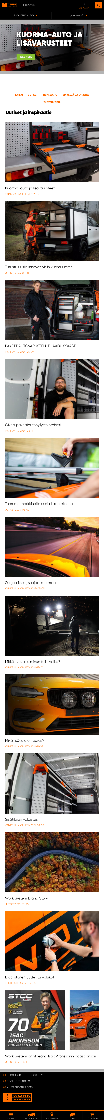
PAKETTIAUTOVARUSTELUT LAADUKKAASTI (40, 346)
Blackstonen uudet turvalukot (29, 977)
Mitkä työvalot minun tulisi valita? (32, 662)
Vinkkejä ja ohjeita (75, 94)
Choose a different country (25, 1075)
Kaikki (19, 94)
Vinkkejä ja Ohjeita (18, 193)
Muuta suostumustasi (20, 1087)
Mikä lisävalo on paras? (24, 740)
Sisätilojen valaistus (21, 819)
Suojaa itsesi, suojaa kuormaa (30, 583)
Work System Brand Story (26, 898)
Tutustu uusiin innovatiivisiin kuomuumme (39, 267)
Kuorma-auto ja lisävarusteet (30, 188)
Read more (26, 57)
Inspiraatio (50, 94)
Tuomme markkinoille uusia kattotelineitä (39, 504)
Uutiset (32, 94)
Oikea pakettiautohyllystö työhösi (33, 425)
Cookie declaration (19, 1081)
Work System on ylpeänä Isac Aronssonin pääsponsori (50, 1056)
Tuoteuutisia (52, 102)
